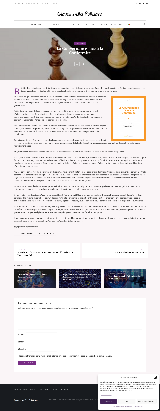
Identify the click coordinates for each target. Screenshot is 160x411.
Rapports (57, 3)
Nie (127, 401)
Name (21, 334)
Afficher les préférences (146, 401)
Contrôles (73, 24)
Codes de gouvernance (26, 3)
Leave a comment (27, 233)
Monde (45, 3)
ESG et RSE (90, 24)
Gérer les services (106, 395)
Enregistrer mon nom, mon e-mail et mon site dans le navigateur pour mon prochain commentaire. (66, 355)
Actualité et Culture (111, 24)
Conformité (56, 24)
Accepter (108, 401)
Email (21, 341)
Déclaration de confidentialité (134, 407)
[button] (155, 377)
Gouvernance (37, 24)
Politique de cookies (118, 407)
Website (22, 349)
